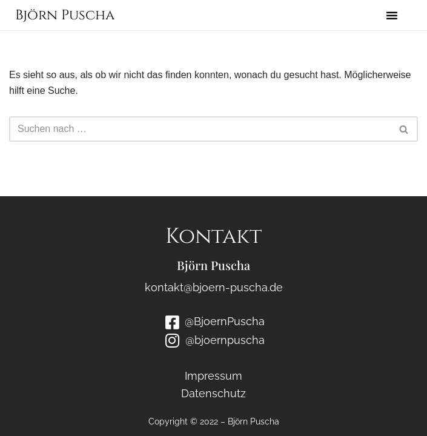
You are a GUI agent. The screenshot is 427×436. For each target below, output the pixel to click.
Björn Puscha (64, 15)
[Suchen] (200, 129)
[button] (392, 15)
